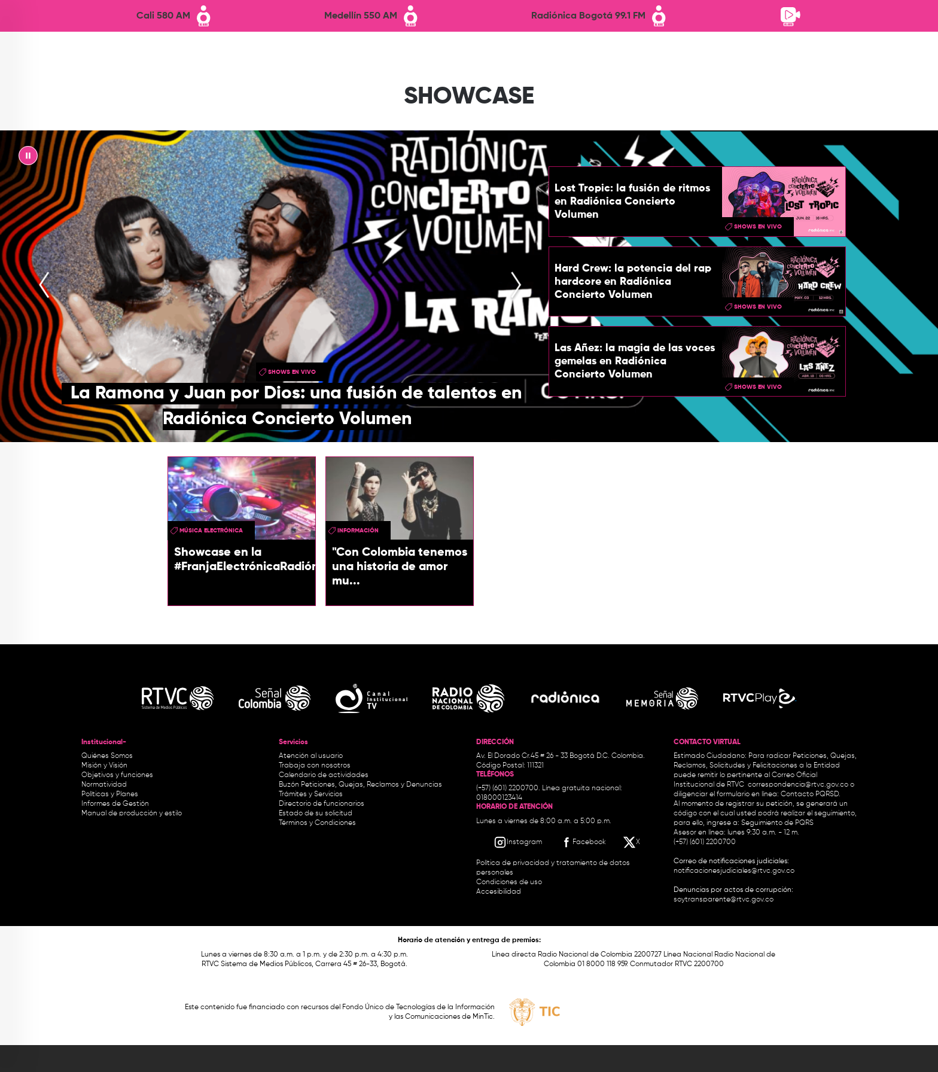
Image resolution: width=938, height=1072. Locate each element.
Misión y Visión (104, 765)
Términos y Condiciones (317, 823)
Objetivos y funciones (117, 775)
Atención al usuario (311, 756)
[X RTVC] (632, 842)
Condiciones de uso (509, 882)
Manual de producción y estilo (131, 813)
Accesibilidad (499, 892)
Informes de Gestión (115, 804)
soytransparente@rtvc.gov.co (723, 899)
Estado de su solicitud (315, 813)
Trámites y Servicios (311, 794)
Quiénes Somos (107, 756)
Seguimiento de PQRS (777, 823)
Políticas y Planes (109, 794)
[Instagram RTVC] (518, 842)
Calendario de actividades (323, 775)
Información (358, 531)
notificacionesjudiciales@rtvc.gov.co (734, 871)
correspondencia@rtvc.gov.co (798, 784)
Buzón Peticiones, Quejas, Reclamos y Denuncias (360, 784)
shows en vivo (292, 372)
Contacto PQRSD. (810, 794)
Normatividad (104, 784)
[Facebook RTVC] (582, 842)
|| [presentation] (28, 158)
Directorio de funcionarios (321, 804)
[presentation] (44, 286)
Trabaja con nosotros (315, 765)
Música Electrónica (211, 531)
